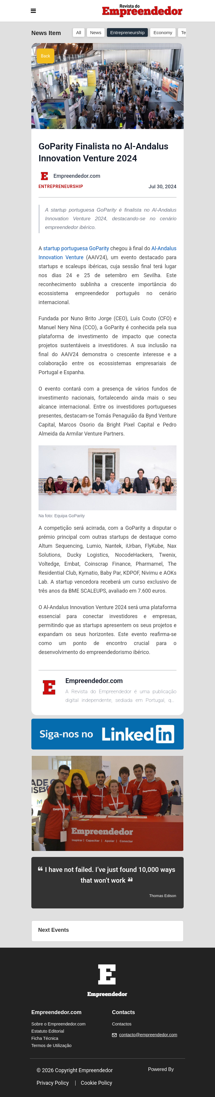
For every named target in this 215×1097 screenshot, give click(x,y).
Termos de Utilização (51, 1045)
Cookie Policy (96, 1083)
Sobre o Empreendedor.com (58, 1024)
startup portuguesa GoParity (75, 248)
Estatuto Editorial (47, 1031)
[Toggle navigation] (33, 10)
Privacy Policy (53, 1083)
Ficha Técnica (44, 1038)
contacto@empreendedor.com (148, 1034)
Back (45, 56)
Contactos (121, 1024)
